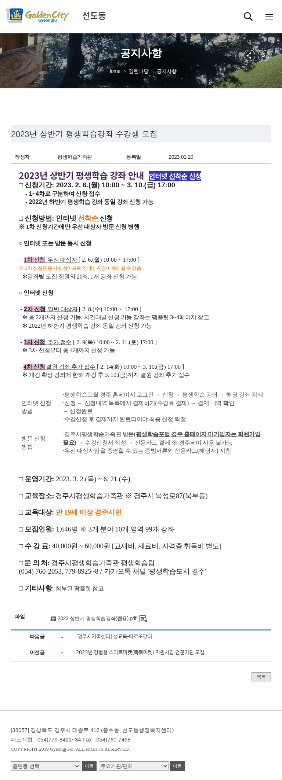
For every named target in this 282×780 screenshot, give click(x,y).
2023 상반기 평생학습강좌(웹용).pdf (97, 618)
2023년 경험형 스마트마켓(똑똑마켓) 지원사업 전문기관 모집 (140, 652)
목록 (261, 677)
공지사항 (167, 71)
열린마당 (138, 71)
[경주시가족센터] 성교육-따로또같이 (114, 636)
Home (113, 71)
